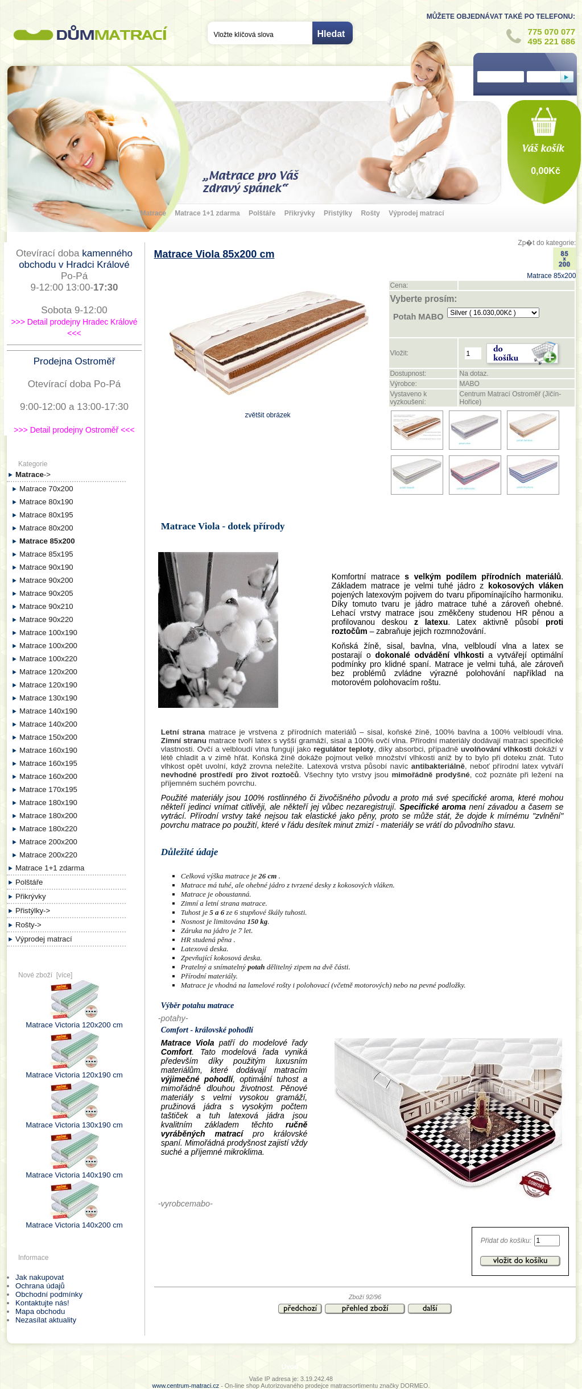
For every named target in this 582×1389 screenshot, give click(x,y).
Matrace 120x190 (48, 685)
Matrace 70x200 (46, 488)
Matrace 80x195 (46, 515)
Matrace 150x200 (48, 737)
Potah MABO (418, 316)
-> (33, 474)
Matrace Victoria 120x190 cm (74, 1070)
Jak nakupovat (39, 1277)
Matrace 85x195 (46, 554)
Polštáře (262, 213)
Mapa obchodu (40, 1311)
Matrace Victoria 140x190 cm (74, 1170)
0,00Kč (545, 171)
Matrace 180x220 (48, 828)
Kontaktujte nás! (42, 1303)
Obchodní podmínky (48, 1294)
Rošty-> (28, 925)
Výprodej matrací (416, 213)
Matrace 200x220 (48, 855)
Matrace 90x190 (46, 567)
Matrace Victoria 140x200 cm (74, 1220)
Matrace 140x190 (48, 711)
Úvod (290, 1367)
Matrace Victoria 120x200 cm (74, 1020)
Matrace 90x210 (46, 606)
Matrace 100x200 (48, 645)
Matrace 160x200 (48, 776)
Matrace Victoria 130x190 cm (74, 1120)
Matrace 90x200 (46, 580)
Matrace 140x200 (48, 724)
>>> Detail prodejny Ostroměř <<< (74, 429)
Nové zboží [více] (45, 975)
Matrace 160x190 (48, 750)
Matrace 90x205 (46, 593)
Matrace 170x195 (48, 789)
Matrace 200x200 (48, 841)
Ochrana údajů (40, 1286)
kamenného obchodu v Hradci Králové (76, 259)
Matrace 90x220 (46, 619)
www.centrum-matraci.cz (186, 1385)
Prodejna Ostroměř (74, 361)
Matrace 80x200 (46, 528)
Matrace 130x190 (48, 698)
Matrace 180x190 (48, 802)
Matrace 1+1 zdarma (207, 213)
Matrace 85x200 (551, 272)
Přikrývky (299, 213)
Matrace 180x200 (48, 815)
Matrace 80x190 (46, 501)
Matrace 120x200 (48, 671)
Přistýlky (338, 213)
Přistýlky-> (32, 910)
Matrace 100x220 (48, 658)
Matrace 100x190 (48, 632)
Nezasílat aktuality (45, 1320)
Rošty (370, 213)
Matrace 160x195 (48, 763)
